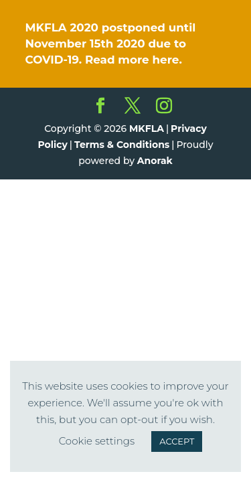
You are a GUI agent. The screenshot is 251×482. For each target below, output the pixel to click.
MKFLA (146, 129)
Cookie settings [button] (97, 440)
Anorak (155, 161)
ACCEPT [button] (176, 441)
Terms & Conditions (121, 145)
